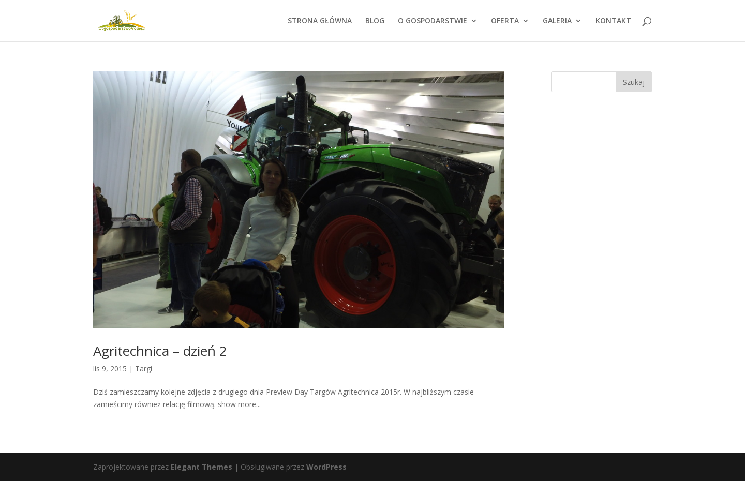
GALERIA (557, 21)
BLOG (374, 21)
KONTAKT (613, 21)
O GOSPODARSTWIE (432, 21)
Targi (143, 368)
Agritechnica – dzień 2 (160, 350)
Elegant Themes (201, 467)
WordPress (326, 467)
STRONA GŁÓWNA (320, 21)
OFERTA (505, 21)
